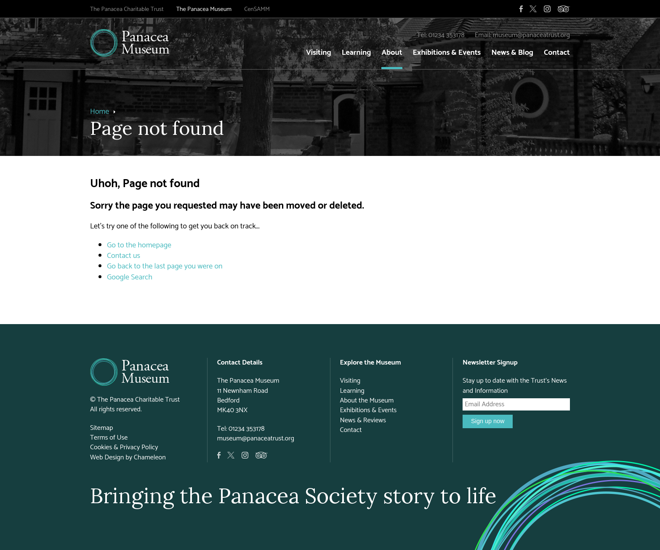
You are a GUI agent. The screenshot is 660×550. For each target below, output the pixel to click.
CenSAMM (257, 9)
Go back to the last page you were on (165, 266)
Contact (557, 52)
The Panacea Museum (204, 9)
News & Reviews (363, 420)
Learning (356, 52)
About (391, 52)
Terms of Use (109, 437)
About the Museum (367, 400)
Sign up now (487, 421)
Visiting (318, 52)
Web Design (107, 457)
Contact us (123, 256)
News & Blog (512, 52)
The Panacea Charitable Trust (127, 9)
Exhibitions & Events (447, 52)
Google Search (129, 277)
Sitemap (101, 428)
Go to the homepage (139, 245)
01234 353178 (446, 35)
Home (99, 111)
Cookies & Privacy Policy (124, 447)
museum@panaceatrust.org (531, 35)
